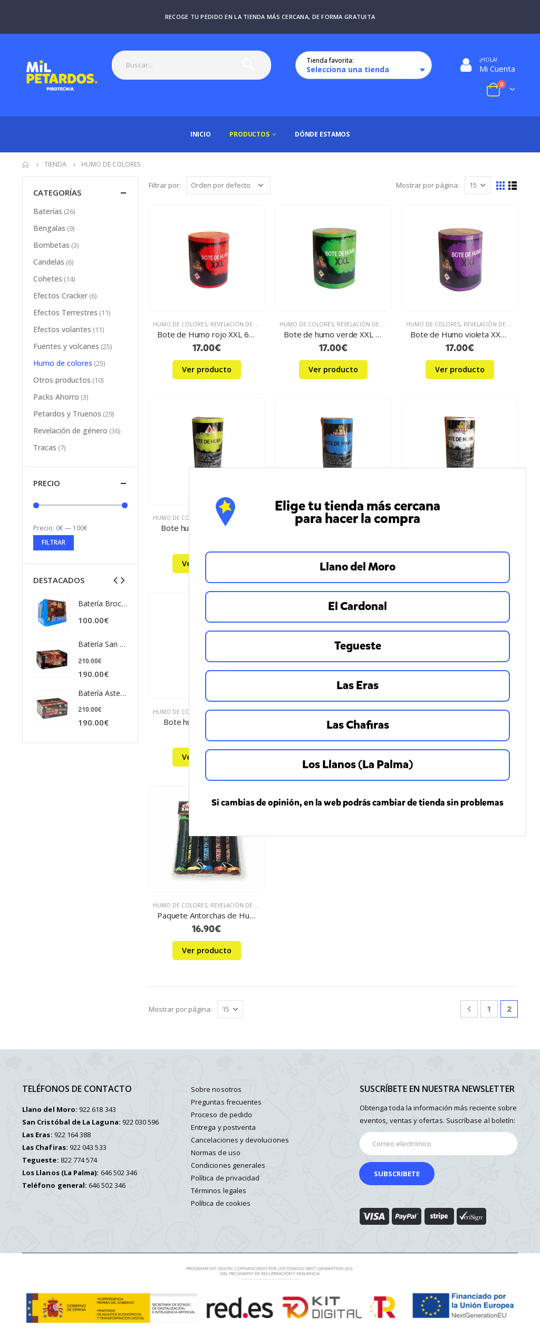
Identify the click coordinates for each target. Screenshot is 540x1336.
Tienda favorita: (330, 60)
